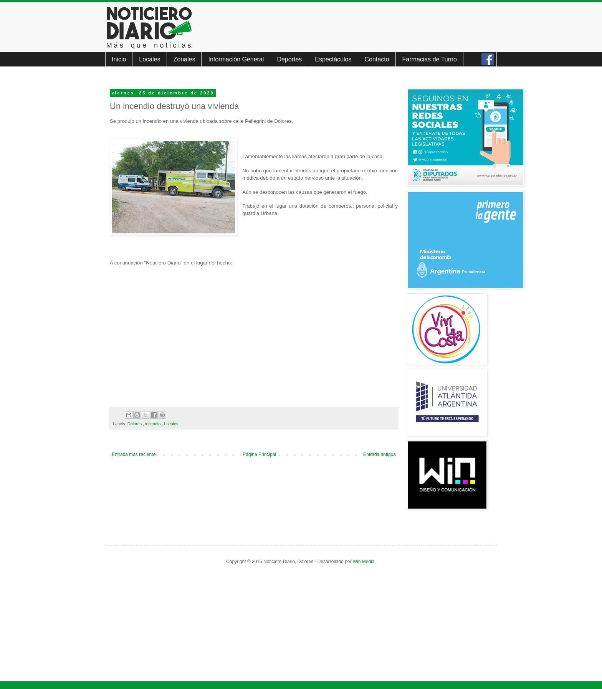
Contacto (377, 59)
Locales (149, 59)
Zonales (184, 59)
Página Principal (259, 454)
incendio (153, 423)
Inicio (119, 59)
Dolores (135, 423)
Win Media (364, 561)
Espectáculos (333, 59)
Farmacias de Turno (429, 59)
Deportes (289, 59)
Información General (236, 59)
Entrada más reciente (133, 454)
